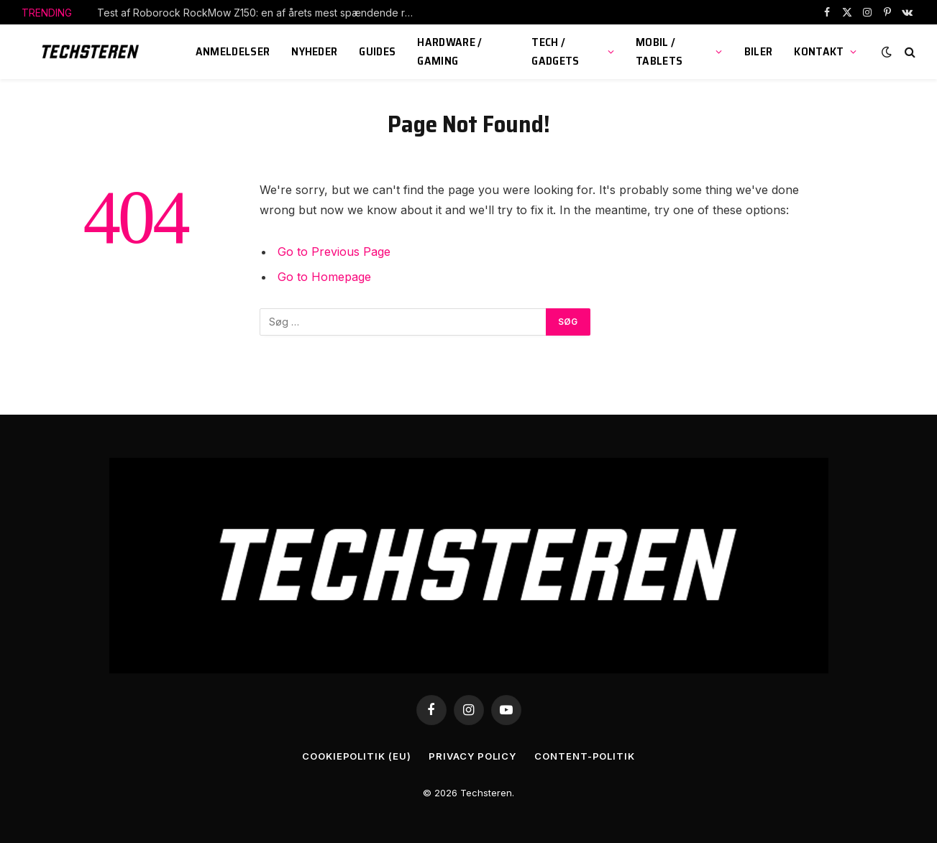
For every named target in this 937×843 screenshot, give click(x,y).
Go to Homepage (324, 277)
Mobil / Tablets (659, 51)
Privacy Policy (472, 756)
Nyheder (314, 51)
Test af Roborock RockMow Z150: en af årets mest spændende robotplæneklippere (259, 12)
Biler (758, 51)
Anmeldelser (233, 51)
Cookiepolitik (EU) (356, 756)
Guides (377, 51)
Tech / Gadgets (555, 51)
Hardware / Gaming (449, 51)
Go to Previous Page (334, 251)
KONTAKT (819, 51)
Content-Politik (584, 756)
